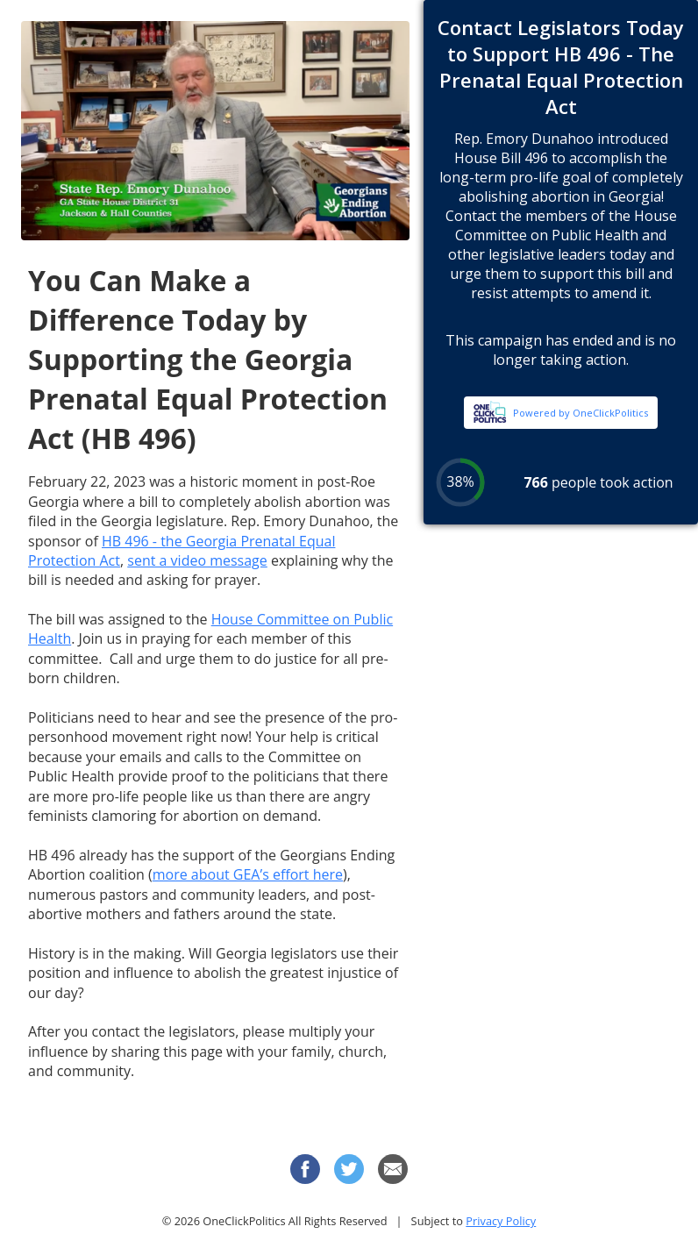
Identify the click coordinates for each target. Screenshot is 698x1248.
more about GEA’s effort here (248, 874)
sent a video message (197, 560)
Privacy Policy (501, 1221)
